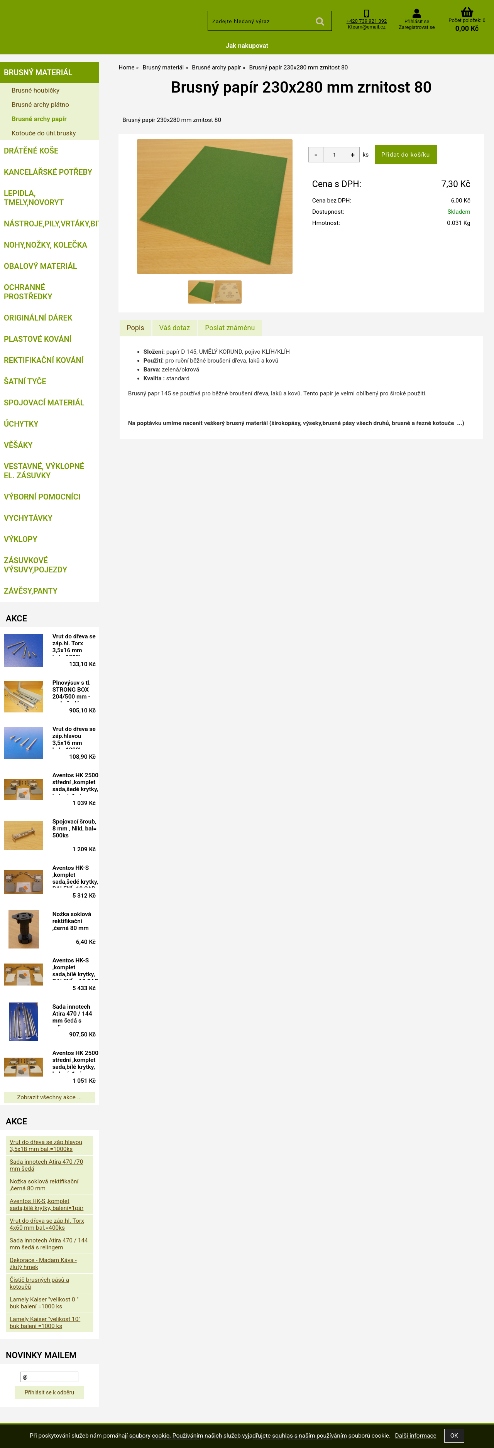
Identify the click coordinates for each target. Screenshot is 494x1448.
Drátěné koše (31, 150)
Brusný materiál (38, 72)
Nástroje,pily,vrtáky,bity (51, 223)
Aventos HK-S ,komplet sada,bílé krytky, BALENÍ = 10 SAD (75, 968)
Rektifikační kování (43, 360)
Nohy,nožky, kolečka (45, 245)
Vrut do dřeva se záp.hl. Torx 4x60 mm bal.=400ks (47, 1224)
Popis (135, 328)
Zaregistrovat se (417, 27)
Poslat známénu (230, 328)
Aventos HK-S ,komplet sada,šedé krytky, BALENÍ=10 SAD (75, 876)
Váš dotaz (174, 328)
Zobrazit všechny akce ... (49, 1097)
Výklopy (20, 539)
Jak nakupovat (247, 45)
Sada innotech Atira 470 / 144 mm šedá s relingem (72, 1014)
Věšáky (18, 445)
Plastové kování (37, 339)
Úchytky (21, 424)
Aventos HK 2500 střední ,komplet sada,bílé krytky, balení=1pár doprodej (75, 1061)
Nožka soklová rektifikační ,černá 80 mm (71, 921)
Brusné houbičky (35, 90)
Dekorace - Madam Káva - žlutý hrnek (43, 1264)
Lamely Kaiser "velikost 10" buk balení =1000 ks (45, 1323)
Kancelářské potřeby (48, 172)
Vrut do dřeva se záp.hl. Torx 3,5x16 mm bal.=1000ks (74, 644)
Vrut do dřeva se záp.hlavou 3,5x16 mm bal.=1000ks (74, 737)
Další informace (415, 1435)
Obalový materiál (40, 266)
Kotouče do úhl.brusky (44, 133)
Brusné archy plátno (40, 104)
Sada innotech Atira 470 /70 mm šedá (46, 1165)
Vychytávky (28, 518)
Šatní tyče (25, 381)
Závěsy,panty (31, 591)
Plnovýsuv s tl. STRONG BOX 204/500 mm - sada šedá (71, 690)
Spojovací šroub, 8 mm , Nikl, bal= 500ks (74, 828)
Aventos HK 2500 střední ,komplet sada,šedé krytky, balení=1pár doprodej (75, 783)
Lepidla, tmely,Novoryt (34, 198)
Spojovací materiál (44, 402)
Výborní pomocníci (42, 496)
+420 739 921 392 (367, 21)
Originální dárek (38, 317)
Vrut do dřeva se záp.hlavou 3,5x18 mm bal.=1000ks (46, 1146)
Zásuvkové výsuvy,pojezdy (35, 565)
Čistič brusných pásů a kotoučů (39, 1283)
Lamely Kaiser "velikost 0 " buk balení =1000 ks (44, 1303)
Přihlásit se (416, 21)
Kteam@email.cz (367, 27)
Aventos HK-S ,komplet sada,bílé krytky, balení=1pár (46, 1205)
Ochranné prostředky (28, 292)
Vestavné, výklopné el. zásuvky (44, 471)
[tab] (135, 328)
